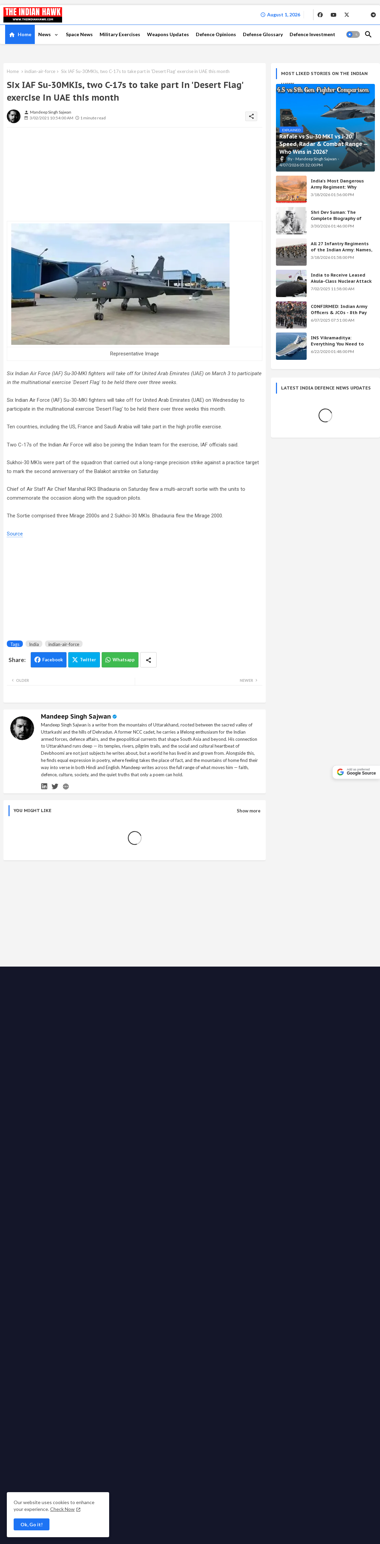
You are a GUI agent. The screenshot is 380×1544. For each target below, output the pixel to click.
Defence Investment (312, 34)
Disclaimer (135, 1203)
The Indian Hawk (40, 1197)
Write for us (234, 1197)
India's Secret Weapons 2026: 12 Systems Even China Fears (316, 1058)
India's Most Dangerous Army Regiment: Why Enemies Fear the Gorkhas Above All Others (340, 190)
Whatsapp (124, 659)
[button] (353, 34)
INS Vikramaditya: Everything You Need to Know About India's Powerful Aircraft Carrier (338, 347)
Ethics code (316, 1197)
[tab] (20, 34)
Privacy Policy (162, 1197)
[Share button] (148, 659)
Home (24, 34)
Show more (249, 810)
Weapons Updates (168, 34)
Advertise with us (199, 1197)
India (34, 644)
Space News (79, 34)
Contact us (106, 1197)
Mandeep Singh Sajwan (76, 716)
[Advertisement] (58, 175)
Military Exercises (120, 34)
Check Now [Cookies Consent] (62, 1509)
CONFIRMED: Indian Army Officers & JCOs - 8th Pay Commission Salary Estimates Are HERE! (339, 316)
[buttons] (320, 14)
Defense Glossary (263, 34)
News (45, 34)
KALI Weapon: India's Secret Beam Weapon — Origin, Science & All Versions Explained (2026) (321, 999)
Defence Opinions (216, 34)
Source (15, 534)
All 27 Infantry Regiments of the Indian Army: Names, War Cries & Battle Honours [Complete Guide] (341, 253)
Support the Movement (275, 1197)
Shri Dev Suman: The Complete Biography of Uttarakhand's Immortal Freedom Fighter (338, 221)
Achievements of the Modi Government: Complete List (315, 1030)
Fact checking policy (99, 1203)
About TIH (132, 1197)
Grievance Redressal (217, 1203)
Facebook (52, 659)
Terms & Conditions (170, 1203)
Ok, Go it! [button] (31, 1524)
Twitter (88, 659)
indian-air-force (40, 71)
